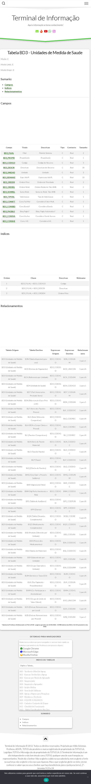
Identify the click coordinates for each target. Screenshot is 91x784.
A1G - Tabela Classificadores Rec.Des (35, 710)
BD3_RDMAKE (9, 177)
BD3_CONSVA (9, 216)
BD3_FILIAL (9, 153)
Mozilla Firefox (29, 654)
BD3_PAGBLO (9, 211)
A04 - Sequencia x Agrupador (31, 684)
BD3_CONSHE (9, 221)
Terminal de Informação (45, 18)
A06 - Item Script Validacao (30, 690)
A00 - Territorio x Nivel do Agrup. (33, 671)
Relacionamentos (13, 91)
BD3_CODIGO (9, 163)
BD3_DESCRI (9, 167)
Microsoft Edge (29, 651)
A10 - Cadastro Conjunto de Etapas (34, 703)
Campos (9, 84)
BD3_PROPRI (9, 158)
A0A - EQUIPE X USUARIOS (31, 700)
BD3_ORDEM (9, 182)
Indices (8, 88)
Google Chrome (29, 648)
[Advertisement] (45, 125)
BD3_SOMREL (9, 192)
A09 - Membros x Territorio (31, 697)
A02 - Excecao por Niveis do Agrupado (35, 678)
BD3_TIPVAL (9, 197)
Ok (46, 780)
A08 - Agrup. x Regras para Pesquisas (34, 694)
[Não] (87, 777)
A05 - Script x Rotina (28, 687)
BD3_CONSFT (9, 201)
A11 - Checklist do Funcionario (32, 706)
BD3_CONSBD (9, 206)
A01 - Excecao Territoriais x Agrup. (33, 674)
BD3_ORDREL (9, 187)
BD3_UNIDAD (9, 172)
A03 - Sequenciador (27, 681)
